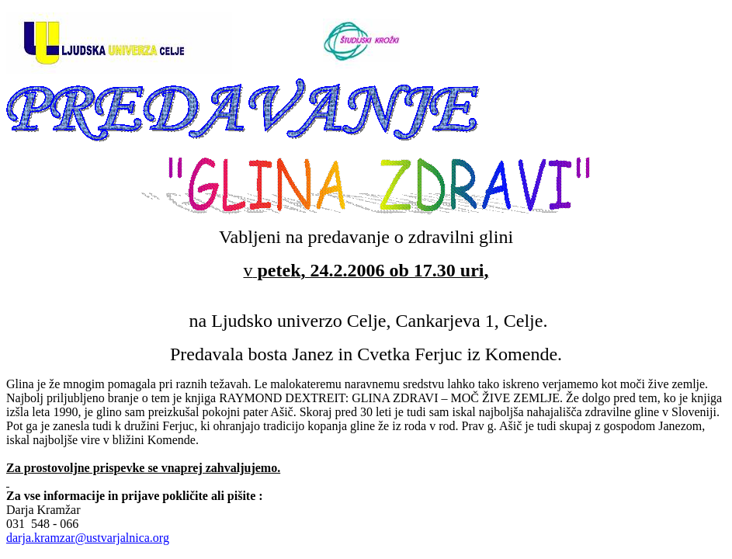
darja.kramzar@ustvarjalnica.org (87, 537)
